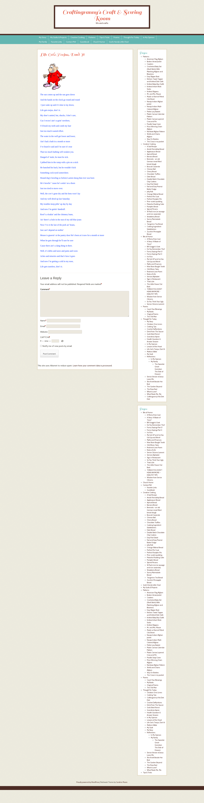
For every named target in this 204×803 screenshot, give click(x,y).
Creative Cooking (78, 37)
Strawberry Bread (153, 217)
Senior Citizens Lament (155, 304)
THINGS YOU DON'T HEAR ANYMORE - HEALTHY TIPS (154, 291)
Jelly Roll (150, 192)
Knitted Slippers (152, 92)
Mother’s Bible (152, 725)
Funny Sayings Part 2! (154, 252)
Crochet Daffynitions (154, 329)
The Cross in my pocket (155, 142)
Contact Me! (71, 42)
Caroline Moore (121, 782)
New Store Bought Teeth (156, 267)
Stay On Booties (153, 139)
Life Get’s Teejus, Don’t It (156, 723)
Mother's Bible (152, 352)
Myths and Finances (154, 264)
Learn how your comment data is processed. (92, 365)
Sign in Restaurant (153, 279)
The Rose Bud (152, 389)
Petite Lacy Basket (153, 112)
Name (43, 320)
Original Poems (152, 314)
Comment (45, 289)
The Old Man (152, 317)
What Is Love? (152, 392)
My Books (150, 312)
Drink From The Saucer (155, 332)
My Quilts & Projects (58, 37)
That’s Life (150, 463)
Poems (116, 37)
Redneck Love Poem (154, 272)
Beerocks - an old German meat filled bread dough (154, 161)
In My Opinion (148, 37)
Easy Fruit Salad (152, 184)
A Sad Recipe (152, 147)
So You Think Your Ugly (155, 302)
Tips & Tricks (105, 37)
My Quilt (150, 354)
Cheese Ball (151, 169)
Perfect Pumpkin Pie (154, 199)
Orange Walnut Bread (155, 194)
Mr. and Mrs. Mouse (154, 94)
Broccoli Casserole (153, 167)
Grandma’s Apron (153, 710)
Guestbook (84, 42)
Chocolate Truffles (153, 174)
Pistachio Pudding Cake (155, 204)
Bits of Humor (148, 237)
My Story (42, 37)
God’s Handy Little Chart (119, 42)
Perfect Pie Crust (153, 197)
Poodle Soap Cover (154, 124)
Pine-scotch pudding (154, 202)
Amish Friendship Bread (155, 149)
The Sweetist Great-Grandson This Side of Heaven (159, 369)
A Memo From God (153, 239)
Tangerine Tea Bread (155, 224)
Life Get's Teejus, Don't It (156, 349)
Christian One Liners (154, 324)
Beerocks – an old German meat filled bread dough (154, 510)
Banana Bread (152, 157)
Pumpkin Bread (152, 207)
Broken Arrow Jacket (154, 62)
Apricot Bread (152, 154)
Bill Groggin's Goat (153, 247)
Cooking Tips (151, 327)
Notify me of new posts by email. (57, 346)
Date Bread (151, 177)
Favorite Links (56, 42)
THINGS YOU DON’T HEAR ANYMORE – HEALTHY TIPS (154, 472)
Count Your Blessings (154, 309)
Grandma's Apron (153, 337)
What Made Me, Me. (154, 394)
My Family (43, 42)
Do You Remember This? (156, 249)
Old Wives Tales (153, 269)
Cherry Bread (152, 172)
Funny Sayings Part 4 (154, 254)
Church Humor (99, 42)
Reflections (151, 357)
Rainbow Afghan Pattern (156, 132)
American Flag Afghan (155, 59)
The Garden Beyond (154, 387)
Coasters (150, 64)
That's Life (150, 282)
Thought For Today (131, 37)
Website (44, 332)
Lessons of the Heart (154, 347)
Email (43, 326)
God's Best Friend (153, 334)
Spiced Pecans (152, 209)
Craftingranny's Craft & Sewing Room (102, 15)
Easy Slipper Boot (153, 77)
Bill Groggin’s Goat (153, 423)
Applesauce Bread (153, 152)
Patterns (92, 37)
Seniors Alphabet (153, 277)
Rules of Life (151, 274)
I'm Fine (150, 257)
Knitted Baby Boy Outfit (155, 84)
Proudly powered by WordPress (87, 782)
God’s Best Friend (153, 708)
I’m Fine (150, 433)
